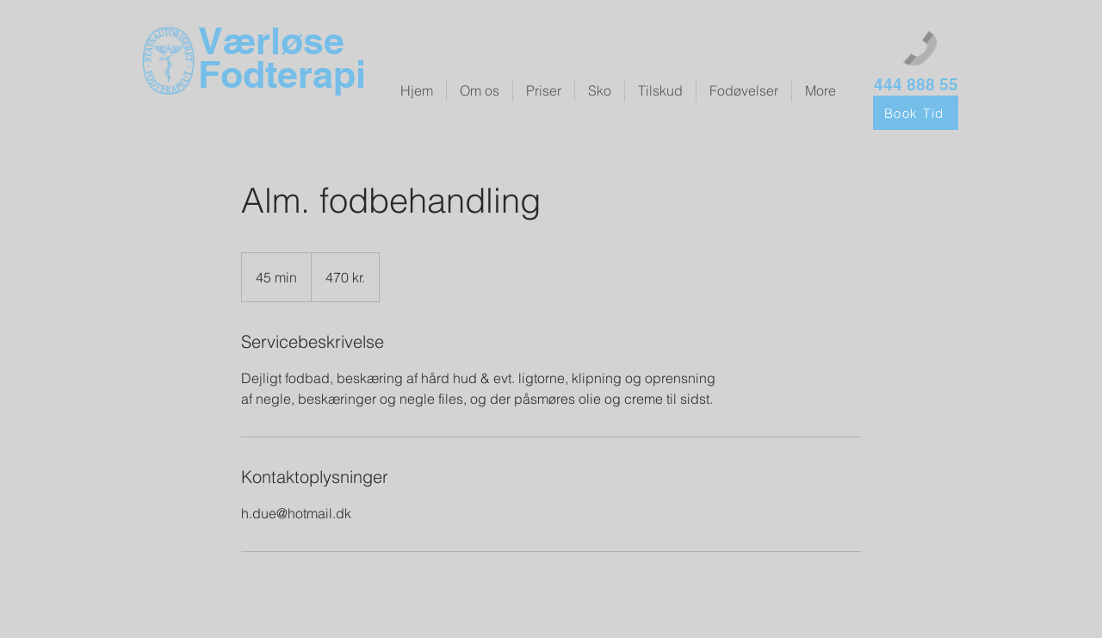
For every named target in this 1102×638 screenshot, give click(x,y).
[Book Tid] (915, 113)
